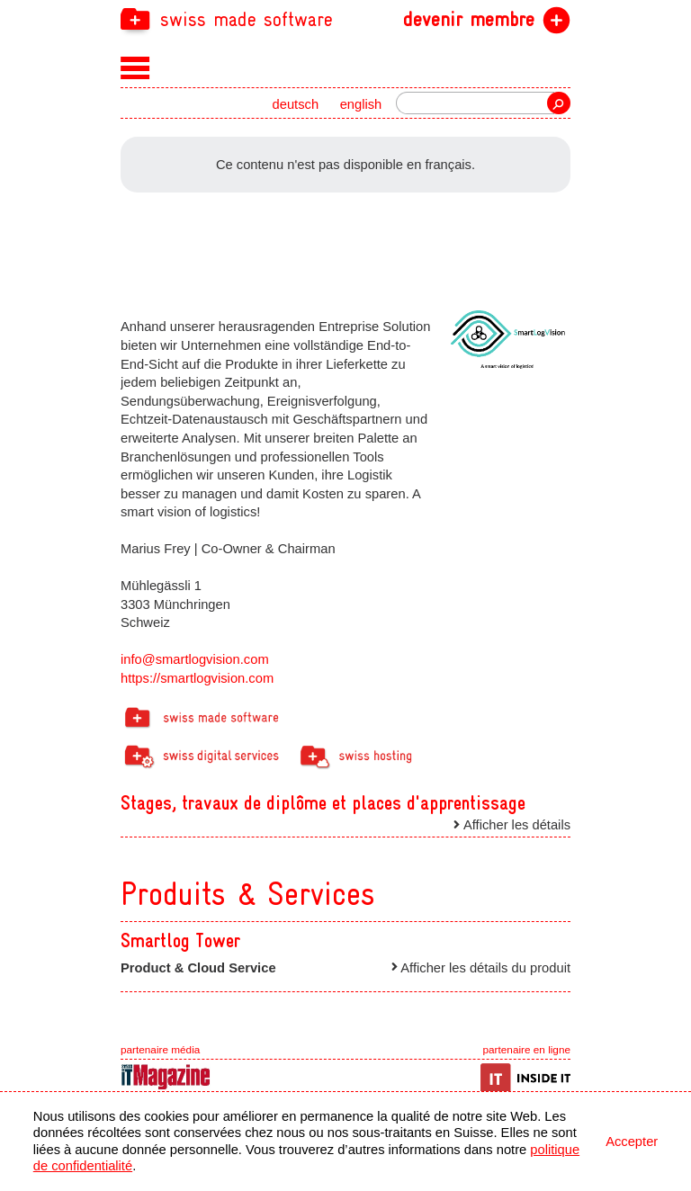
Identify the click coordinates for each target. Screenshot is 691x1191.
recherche (558, 103)
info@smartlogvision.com (195, 659)
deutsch (296, 104)
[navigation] (345, 18)
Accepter (632, 1141)
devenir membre (468, 20)
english (361, 104)
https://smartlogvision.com (197, 678)
